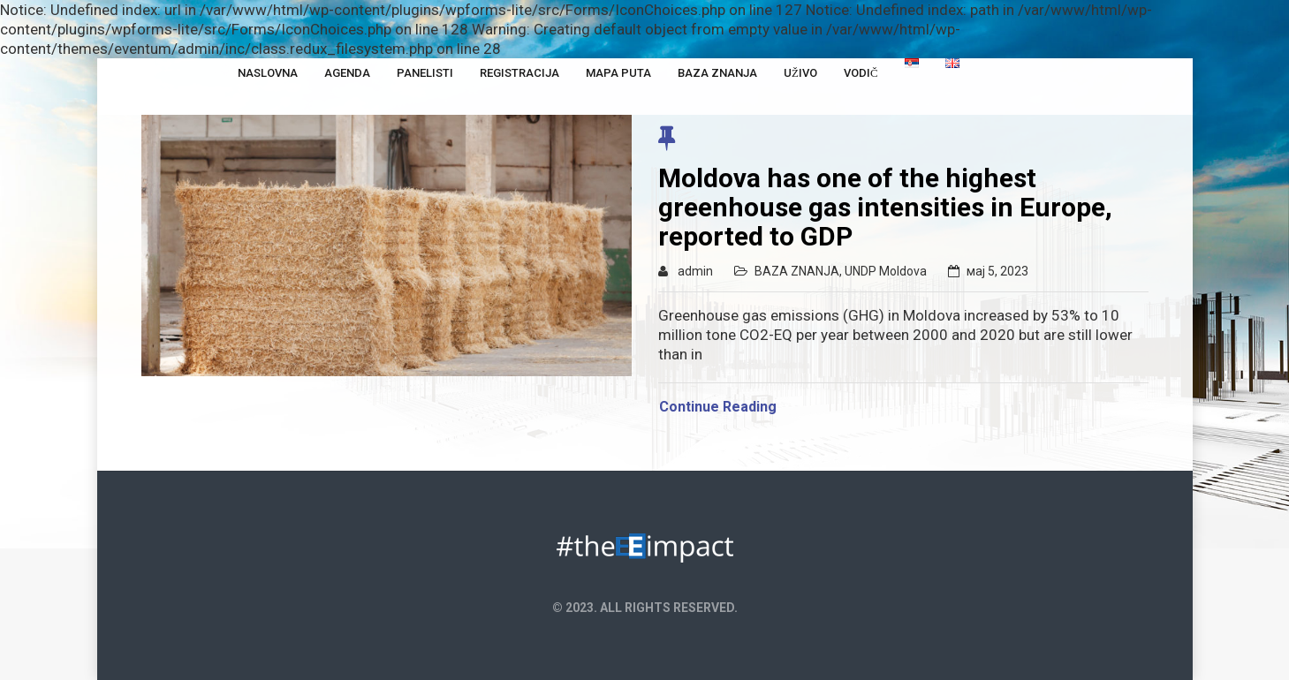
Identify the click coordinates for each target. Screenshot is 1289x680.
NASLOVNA (268, 72)
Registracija (519, 72)
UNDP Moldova (886, 271)
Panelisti (425, 72)
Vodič (861, 72)
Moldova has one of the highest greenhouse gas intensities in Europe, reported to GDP (885, 207)
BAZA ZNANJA (796, 271)
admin (695, 271)
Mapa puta (618, 72)
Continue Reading (718, 406)
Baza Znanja (717, 72)
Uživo (800, 72)
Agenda (347, 72)
